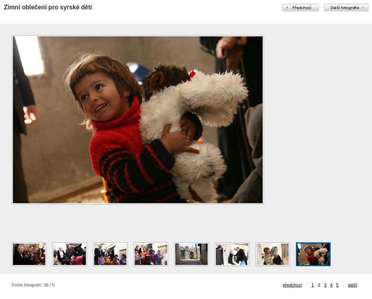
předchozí (292, 285)
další (352, 285)
